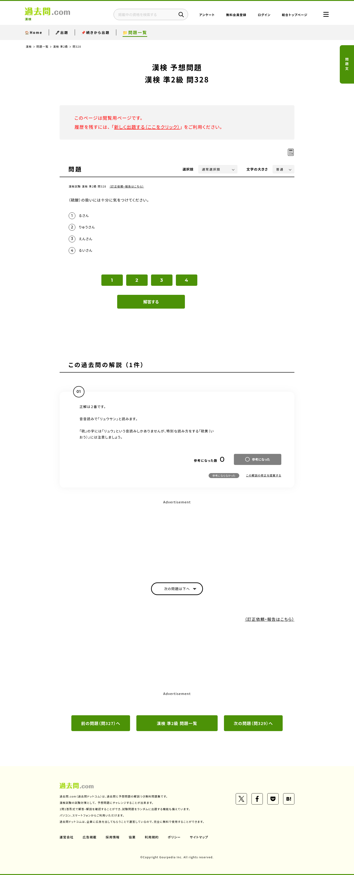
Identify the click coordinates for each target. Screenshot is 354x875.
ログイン (264, 14)
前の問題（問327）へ (100, 723)
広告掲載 (90, 837)
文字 (257, 169)
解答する (151, 302)
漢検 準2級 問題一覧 (177, 723)
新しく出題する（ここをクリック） (147, 127)
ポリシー (174, 837)
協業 (132, 837)
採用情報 (113, 837)
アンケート (207, 14)
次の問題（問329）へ (253, 723)
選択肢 (188, 169)
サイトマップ (199, 837)
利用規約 (152, 837)
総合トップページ (294, 14)
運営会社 (67, 837)
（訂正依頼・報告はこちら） (126, 186)
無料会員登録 (236, 14)
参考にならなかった (223, 475)
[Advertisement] (177, 537)
